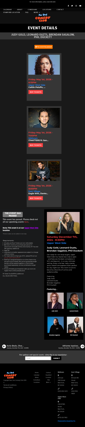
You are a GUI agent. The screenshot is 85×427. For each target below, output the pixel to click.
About (19, 10)
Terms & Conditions (10, 385)
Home (37, 372)
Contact (60, 10)
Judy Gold (55, 311)
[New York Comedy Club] (42, 17)
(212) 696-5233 (51, 2)
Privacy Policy (8, 387)
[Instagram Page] (76, 6)
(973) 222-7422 (62, 417)
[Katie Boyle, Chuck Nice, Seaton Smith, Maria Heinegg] (15, 347)
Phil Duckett (74, 335)
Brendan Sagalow (54, 335)
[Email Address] (38, 358)
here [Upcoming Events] (26, 222)
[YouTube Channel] (80, 6)
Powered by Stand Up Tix (66, 421)
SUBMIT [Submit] (56, 358)
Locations (47, 10)
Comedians (32, 10)
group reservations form (12, 258)
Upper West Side (31, 228)
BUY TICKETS (35, 92)
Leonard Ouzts (74, 311)
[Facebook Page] (68, 6)
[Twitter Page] (72, 6)
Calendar (7, 10)
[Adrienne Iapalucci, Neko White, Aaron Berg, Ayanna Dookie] (71, 347)
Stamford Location (11, 12)
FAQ (26, 12)
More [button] (37, 12)
